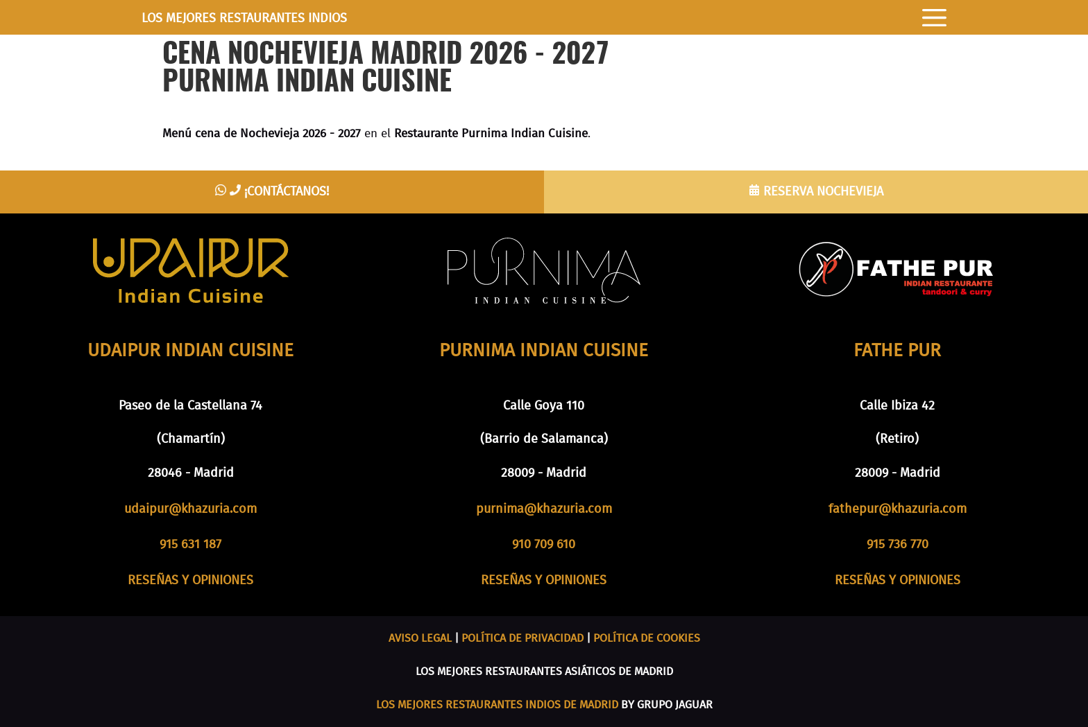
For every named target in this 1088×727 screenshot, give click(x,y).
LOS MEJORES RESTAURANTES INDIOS (244, 18)
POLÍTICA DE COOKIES (646, 638)
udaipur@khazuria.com (190, 509)
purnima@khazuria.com (544, 509)
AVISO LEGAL (420, 638)
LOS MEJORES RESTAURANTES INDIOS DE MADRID (497, 704)
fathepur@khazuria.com (897, 509)
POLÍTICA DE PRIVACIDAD (522, 638)
